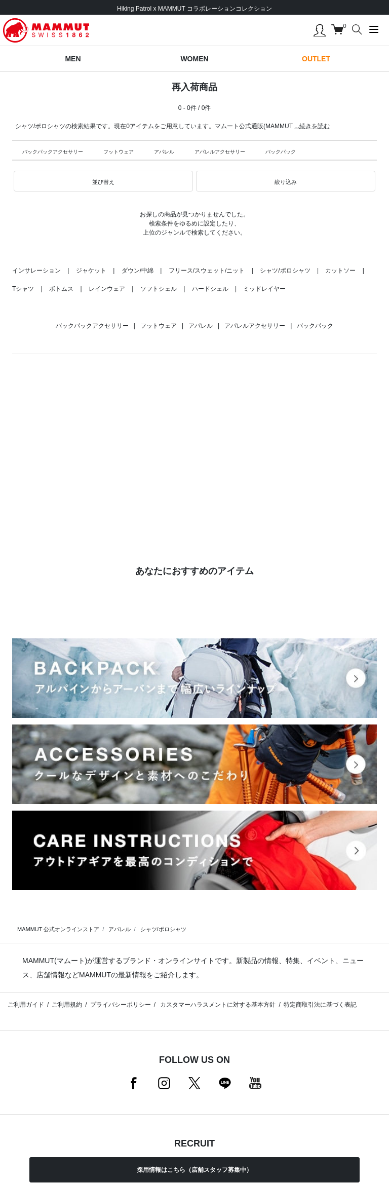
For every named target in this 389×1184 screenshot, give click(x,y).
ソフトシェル (158, 288)
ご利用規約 (67, 1004)
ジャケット (91, 270)
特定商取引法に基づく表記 (320, 1004)
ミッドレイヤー (264, 288)
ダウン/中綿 (137, 270)
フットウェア (118, 152)
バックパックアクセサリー (52, 152)
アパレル (164, 152)
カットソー (340, 270)
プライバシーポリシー (120, 1004)
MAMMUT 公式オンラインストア (58, 929)
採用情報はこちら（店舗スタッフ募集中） (194, 1169)
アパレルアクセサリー (219, 152)
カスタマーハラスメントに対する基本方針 (217, 1004)
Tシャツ (23, 288)
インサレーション (36, 270)
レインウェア (107, 288)
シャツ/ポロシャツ (285, 270)
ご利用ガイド (26, 1004)
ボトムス (61, 288)
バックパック (280, 152)
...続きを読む (312, 126)
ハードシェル (210, 288)
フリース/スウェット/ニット (207, 270)
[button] (103, 181)
